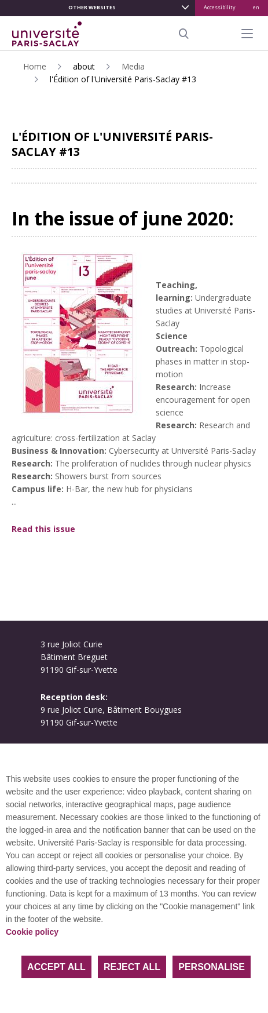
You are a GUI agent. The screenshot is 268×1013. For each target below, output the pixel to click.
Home (34, 66)
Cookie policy (32, 932)
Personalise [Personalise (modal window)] (211, 967)
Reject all (132, 967)
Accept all (56, 967)
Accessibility (220, 7)
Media (133, 66)
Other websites (92, 7)
